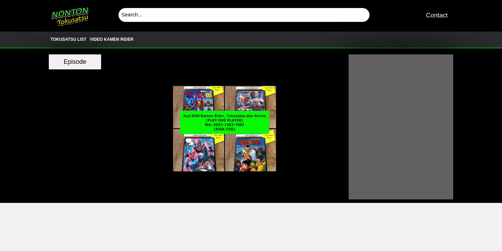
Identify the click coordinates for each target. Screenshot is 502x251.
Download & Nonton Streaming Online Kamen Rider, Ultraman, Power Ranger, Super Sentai (70, 14)
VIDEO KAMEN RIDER (111, 39)
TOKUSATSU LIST (68, 39)
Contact (437, 15)
